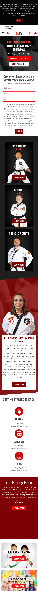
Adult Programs (19, 64)
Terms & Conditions (19, 125)
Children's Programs (19, 58)
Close (18, 20)
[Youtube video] (19, 523)
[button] (19, 33)
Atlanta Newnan (8, 27)
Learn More (19, 177)
